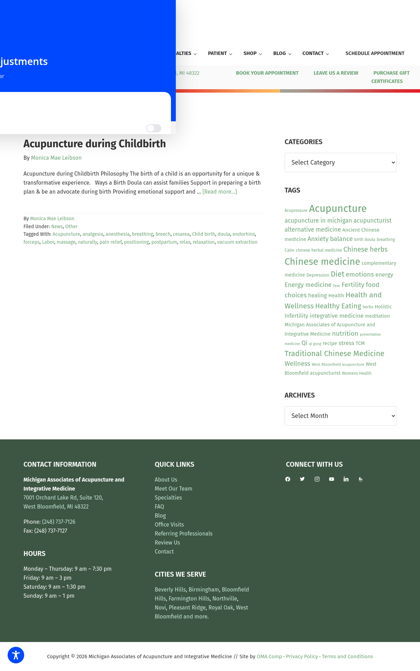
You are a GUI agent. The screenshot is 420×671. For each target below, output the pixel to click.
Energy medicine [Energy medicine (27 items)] (308, 285)
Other (71, 227)
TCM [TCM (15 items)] (360, 343)
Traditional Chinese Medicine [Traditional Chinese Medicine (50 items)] (334, 353)
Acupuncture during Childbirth (94, 144)
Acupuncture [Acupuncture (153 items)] (338, 209)
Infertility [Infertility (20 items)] (296, 316)
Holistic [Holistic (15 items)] (383, 307)
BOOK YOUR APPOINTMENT (267, 73)
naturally (87, 242)
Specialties (168, 497)
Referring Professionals (184, 533)
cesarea (181, 234)
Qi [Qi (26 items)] (304, 343)
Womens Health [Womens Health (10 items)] (356, 373)
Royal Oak (220, 607)
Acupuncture (66, 234)
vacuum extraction (237, 242)
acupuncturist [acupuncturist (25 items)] (372, 220)
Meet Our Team (173, 488)
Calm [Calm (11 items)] (289, 250)
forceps (31, 242)
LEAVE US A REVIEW (336, 73)
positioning (136, 242)
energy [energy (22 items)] (384, 274)
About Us (166, 479)
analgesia (93, 234)
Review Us (167, 542)
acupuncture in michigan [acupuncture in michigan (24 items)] (318, 220)
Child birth (203, 234)
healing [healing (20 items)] (317, 295)
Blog (160, 515)
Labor (48, 242)
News (57, 227)
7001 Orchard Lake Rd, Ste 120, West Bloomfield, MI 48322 (130, 73)
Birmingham (204, 589)
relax (185, 242)
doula (224, 234)
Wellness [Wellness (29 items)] (298, 363)
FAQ (159, 506)
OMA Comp (269, 656)
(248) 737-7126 (28, 73)
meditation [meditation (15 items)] (377, 316)
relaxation (204, 242)
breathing (142, 234)
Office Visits (169, 524)
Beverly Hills (170, 589)
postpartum (164, 242)
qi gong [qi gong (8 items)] (315, 344)
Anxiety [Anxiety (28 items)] (317, 239)
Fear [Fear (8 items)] (336, 285)
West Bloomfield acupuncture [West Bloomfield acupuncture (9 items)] (338, 364)
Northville (224, 598)
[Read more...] (219, 191)
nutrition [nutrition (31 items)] (345, 333)
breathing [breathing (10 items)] (386, 239)
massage (66, 242)
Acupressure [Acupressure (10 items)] (296, 210)
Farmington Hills (189, 598)
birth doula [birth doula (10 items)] (364, 239)
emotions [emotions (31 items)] (360, 274)
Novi (160, 607)
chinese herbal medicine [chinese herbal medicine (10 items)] (319, 250)
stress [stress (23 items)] (346, 343)
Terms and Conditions (347, 656)
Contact (164, 551)
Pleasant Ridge (187, 607)
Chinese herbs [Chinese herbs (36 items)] (365, 249)
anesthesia (118, 234)
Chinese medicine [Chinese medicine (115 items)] (322, 261)
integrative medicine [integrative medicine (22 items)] (336, 315)
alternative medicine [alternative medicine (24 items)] (313, 229)
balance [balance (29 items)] (341, 239)
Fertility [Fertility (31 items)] (353, 285)
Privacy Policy (302, 656)
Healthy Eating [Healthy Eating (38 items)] (338, 306)
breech (162, 234)
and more (195, 616)
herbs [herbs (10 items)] (368, 307)
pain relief (110, 242)
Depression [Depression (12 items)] (317, 275)
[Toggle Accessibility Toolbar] (16, 655)
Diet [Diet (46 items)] (337, 274)
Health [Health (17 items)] (336, 295)
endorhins (243, 234)
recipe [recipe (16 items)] (330, 343)
